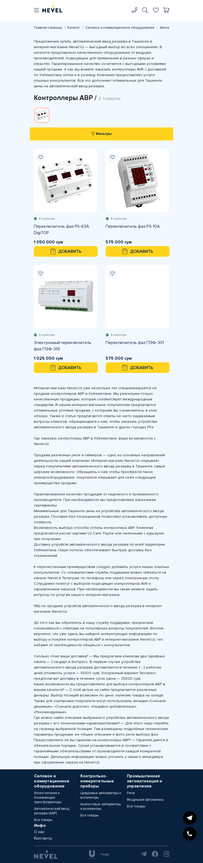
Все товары (43, 820)
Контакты (43, 838)
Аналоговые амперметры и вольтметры (100, 806)
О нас (39, 832)
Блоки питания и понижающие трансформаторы (47, 797)
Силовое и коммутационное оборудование (120, 28)
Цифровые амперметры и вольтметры (100, 795)
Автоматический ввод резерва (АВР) (51, 811)
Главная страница (48, 28)
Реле (131, 793)
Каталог (73, 28)
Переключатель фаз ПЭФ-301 (135, 342)
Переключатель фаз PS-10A (133, 226)
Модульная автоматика (145, 800)
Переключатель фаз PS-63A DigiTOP (61, 229)
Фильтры (101, 134)
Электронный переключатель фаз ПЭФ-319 (62, 346)
